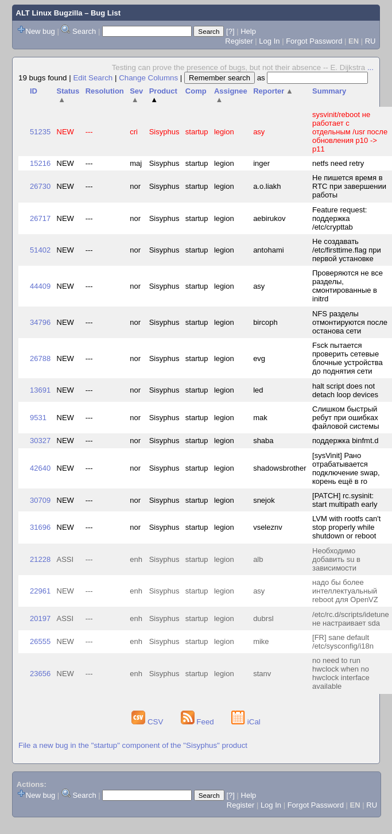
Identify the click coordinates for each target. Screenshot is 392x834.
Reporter (273, 91)
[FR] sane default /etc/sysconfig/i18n (343, 641)
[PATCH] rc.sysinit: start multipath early (344, 500)
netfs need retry (338, 163)
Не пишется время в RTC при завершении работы (349, 186)
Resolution (105, 91)
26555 (40, 641)
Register (239, 41)
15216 (40, 163)
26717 (40, 218)
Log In (269, 41)
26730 (40, 186)
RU (370, 41)
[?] (230, 31)
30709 (40, 500)
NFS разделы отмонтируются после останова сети (349, 322)
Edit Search (92, 77)
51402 (40, 250)
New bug (40, 31)
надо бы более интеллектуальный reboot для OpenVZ (345, 591)
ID (33, 91)
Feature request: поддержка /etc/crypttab (339, 218)
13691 (40, 390)
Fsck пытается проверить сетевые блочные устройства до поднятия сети (347, 358)
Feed (198, 721)
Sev (136, 95)
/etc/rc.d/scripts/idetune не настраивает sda (350, 618)
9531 (38, 417)
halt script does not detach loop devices (345, 390)
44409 (40, 286)
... (370, 67)
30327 (40, 440)
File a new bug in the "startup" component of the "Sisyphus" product (132, 745)
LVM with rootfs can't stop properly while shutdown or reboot (346, 527)
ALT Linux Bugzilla (49, 13)
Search (84, 31)
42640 (40, 468)
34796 (40, 322)
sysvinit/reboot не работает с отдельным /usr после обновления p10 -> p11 (349, 131)
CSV (148, 721)
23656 (40, 673)
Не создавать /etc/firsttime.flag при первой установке (346, 250)
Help (248, 31)
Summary (329, 91)
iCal (246, 721)
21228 (40, 559)
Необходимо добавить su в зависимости (336, 559)
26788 (40, 358)
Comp (196, 91)
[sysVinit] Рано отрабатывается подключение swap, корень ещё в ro (346, 468)
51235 (40, 131)
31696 (40, 527)
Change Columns (148, 77)
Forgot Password (314, 41)
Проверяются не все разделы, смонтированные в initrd (347, 286)
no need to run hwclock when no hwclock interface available (341, 673)
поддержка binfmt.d (345, 440)
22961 (40, 591)
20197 (40, 618)
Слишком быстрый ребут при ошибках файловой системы (345, 417)
